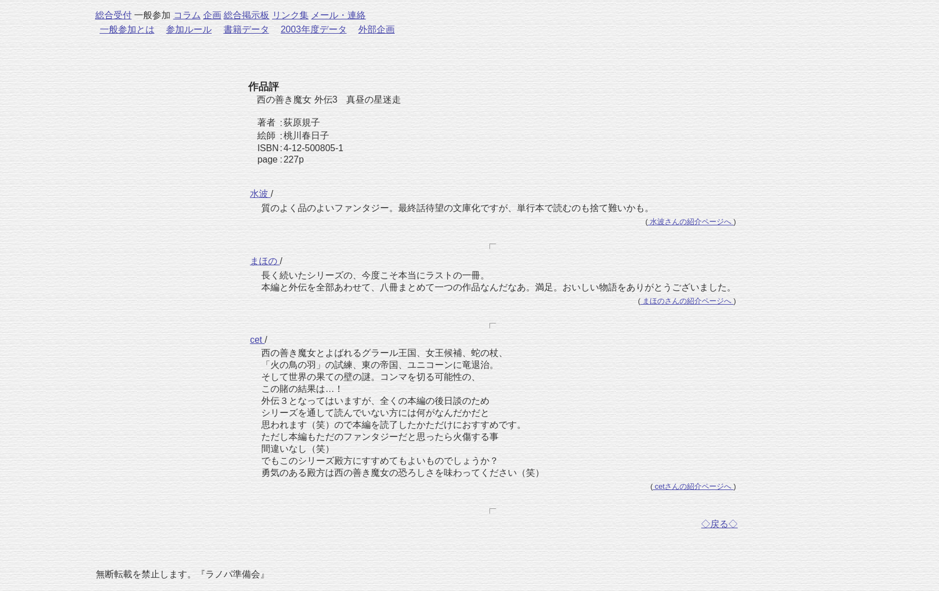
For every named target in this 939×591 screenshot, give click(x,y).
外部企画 (376, 29)
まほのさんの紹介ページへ (687, 301)
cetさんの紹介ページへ (693, 486)
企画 (212, 15)
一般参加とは (127, 29)
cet (257, 340)
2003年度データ (314, 29)
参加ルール (189, 29)
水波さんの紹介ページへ (691, 221)
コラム (187, 15)
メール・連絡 (338, 15)
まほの (265, 261)
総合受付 (113, 15)
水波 (260, 194)
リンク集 (290, 15)
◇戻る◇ (719, 524)
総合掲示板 (246, 15)
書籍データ (246, 29)
